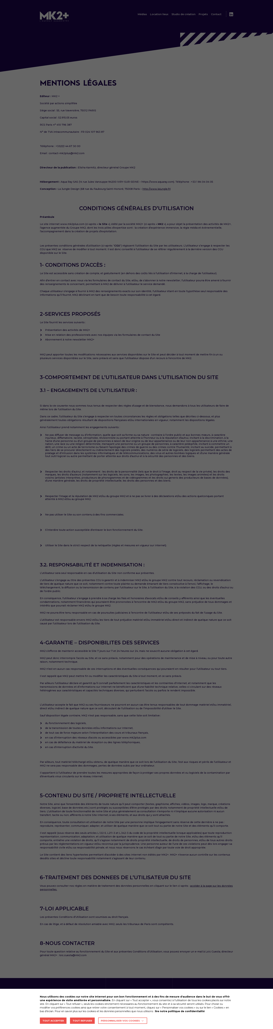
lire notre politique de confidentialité (180, 1011)
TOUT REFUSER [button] (82, 1020)
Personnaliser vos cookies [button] (120, 1020)
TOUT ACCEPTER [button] (53, 1020)
